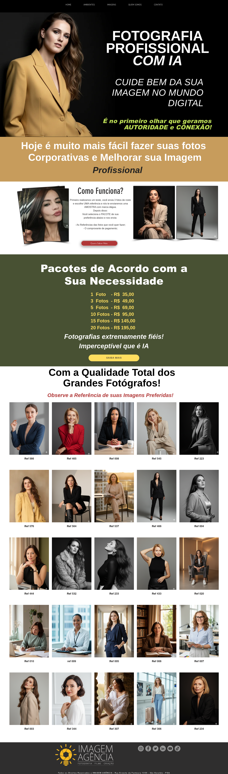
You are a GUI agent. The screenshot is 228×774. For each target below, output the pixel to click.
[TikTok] (177, 748)
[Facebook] (148, 748)
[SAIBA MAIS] (114, 358)
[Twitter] (155, 748)
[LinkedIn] (163, 748)
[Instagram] (141, 748)
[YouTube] (170, 748)
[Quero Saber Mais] (99, 243)
